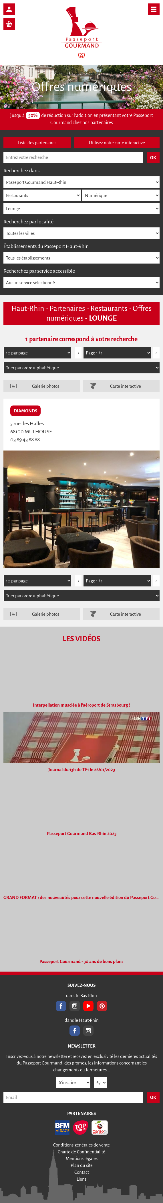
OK (153, 1097)
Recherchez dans (21, 170)
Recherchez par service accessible (39, 271)
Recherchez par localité (28, 222)
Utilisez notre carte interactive (117, 142)
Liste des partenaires (37, 142)
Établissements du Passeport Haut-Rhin (46, 246)
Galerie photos (45, 386)
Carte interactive (125, 386)
